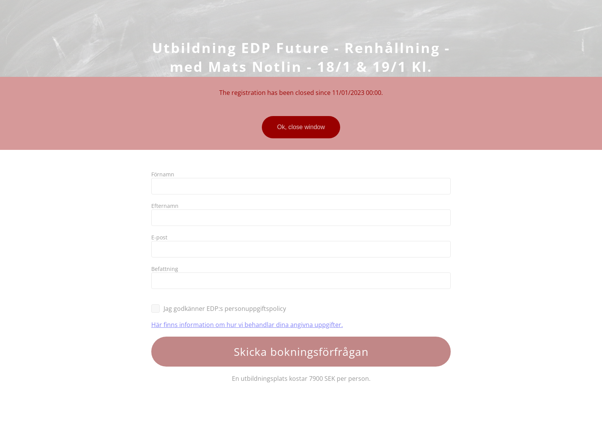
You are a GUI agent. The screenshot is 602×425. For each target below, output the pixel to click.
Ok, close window (301, 127)
